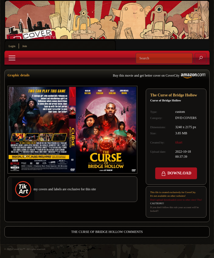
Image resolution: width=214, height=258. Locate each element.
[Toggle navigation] (12, 58)
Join (24, 46)
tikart (178, 142)
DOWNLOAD (176, 173)
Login (12, 46)
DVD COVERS (185, 118)
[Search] (164, 58)
